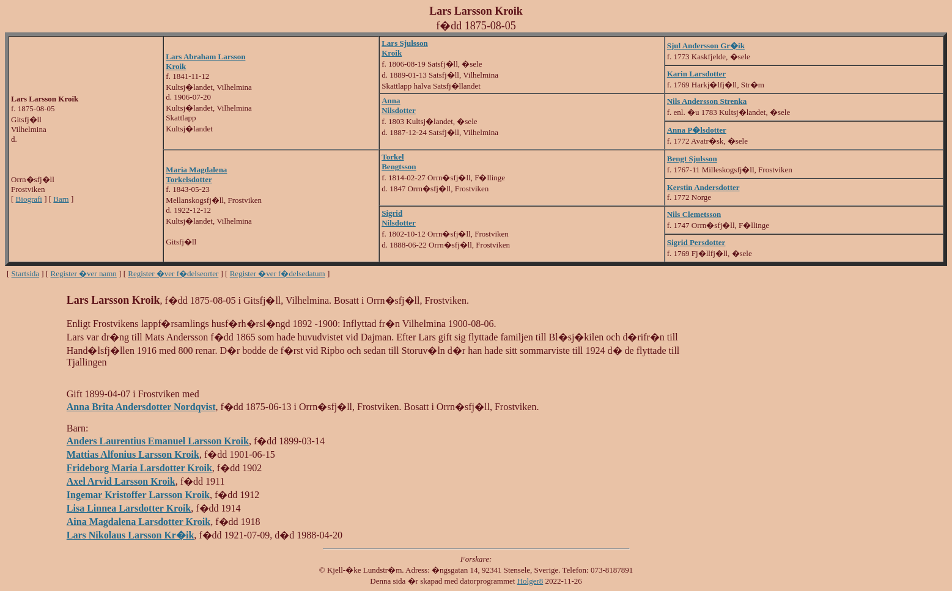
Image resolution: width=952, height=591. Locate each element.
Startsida (26, 273)
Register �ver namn (84, 273)
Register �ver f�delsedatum (277, 273)
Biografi (29, 199)
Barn (60, 199)
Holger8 (530, 580)
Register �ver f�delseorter (173, 273)
